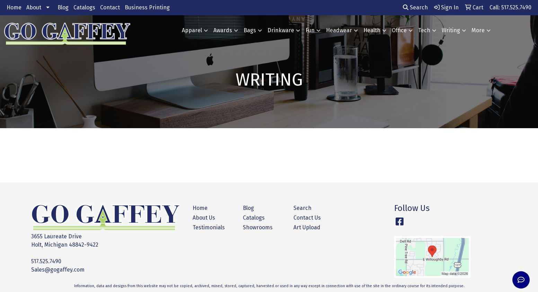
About (33, 7)
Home (14, 7)
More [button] (478, 30)
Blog (63, 7)
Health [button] (371, 30)
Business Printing (147, 7)
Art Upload (306, 227)
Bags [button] (250, 30)
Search (415, 7)
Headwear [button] (339, 30)
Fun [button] (310, 30)
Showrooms (258, 227)
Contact (110, 7)
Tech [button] (424, 30)
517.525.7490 (46, 261)
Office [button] (399, 30)
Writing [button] (451, 30)
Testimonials (209, 227)
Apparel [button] (192, 30)
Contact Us (307, 217)
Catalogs (84, 7)
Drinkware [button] (280, 30)
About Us (204, 217)
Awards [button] (222, 30)
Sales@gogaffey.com (58, 269)
